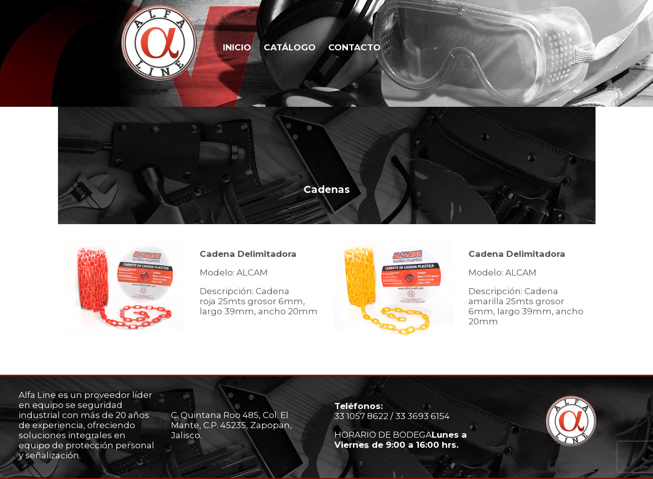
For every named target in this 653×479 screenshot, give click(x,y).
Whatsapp (605, 46)
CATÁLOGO (290, 47)
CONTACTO (354, 47)
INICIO (237, 47)
